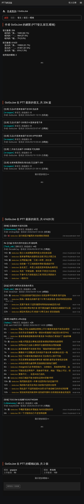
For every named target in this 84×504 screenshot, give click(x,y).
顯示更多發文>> (42, 174)
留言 (26, 17)
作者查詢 (11, 11)
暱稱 (32, 17)
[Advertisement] (42, 79)
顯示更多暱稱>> (42, 478)
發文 (19, 17)
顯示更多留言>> (42, 419)
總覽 (6, 17)
